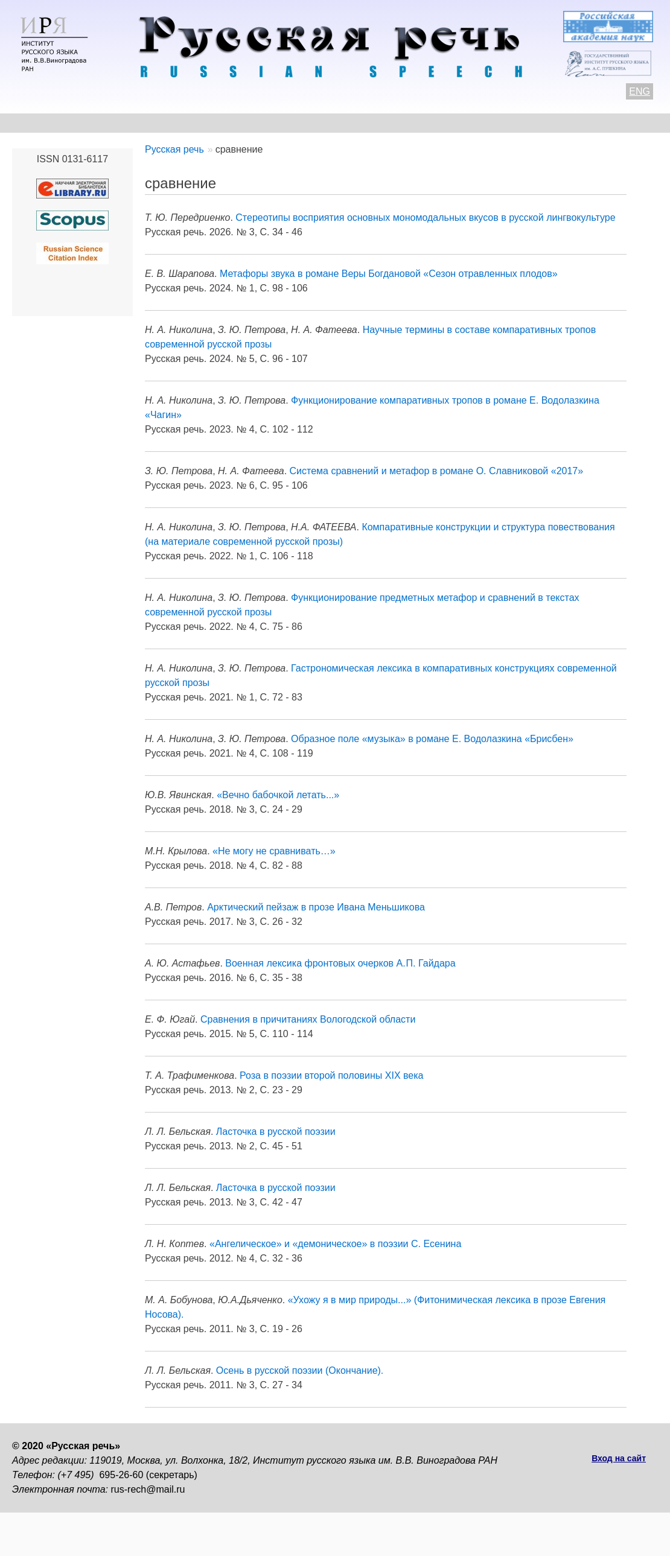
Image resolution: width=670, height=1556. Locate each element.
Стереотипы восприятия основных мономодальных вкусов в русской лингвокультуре (425, 217)
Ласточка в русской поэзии (276, 1131)
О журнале (37, 123)
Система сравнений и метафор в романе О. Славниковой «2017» (437, 471)
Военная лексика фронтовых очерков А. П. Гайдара (340, 963)
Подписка (582, 123)
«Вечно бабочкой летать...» (278, 795)
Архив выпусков (356, 123)
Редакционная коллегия (477, 123)
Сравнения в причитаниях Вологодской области (307, 1019)
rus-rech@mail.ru (148, 1489)
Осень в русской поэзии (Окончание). (299, 1370)
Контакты (109, 123)
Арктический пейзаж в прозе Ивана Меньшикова (316, 907)
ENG (639, 91)
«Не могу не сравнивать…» (274, 851)
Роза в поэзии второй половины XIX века (331, 1075)
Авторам (178, 123)
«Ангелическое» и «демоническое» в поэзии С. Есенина (335, 1244)
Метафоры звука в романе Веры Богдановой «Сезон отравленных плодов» (389, 273)
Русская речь (174, 149)
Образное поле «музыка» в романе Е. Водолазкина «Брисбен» (432, 739)
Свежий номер (257, 123)
